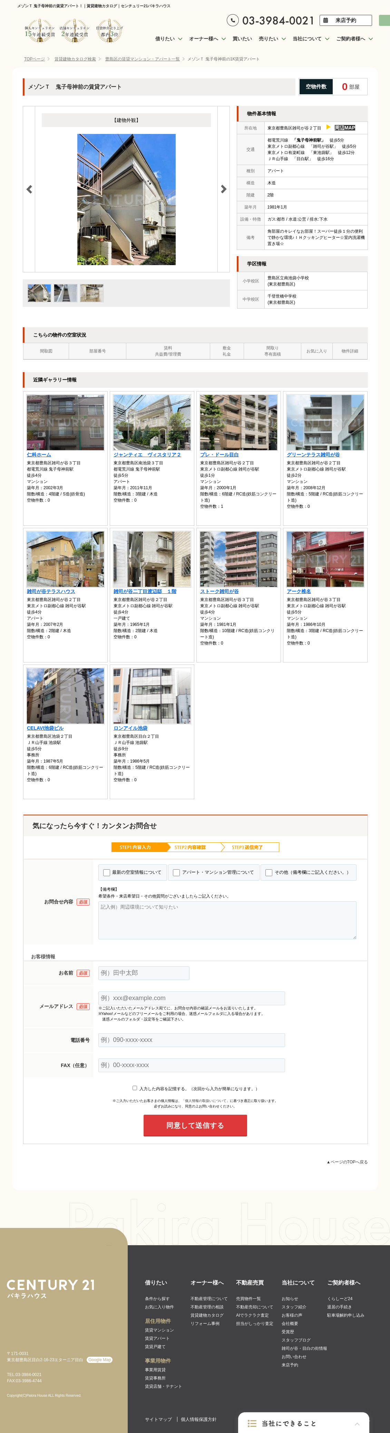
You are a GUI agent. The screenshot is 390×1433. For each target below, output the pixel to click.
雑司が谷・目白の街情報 (304, 1348)
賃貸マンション (159, 1330)
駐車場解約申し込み (345, 1315)
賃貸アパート (157, 1338)
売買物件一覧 (248, 1298)
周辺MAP (345, 127)
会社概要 (290, 1323)
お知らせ (290, 1298)
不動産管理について (209, 1298)
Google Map (99, 1359)
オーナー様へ (207, 1283)
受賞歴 (288, 1331)
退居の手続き (339, 1307)
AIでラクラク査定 (252, 1315)
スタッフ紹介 (294, 1307)
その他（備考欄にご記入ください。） (308, 872)
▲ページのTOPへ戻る (347, 1162)
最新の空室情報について (132, 872)
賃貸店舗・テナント (163, 1386)
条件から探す (157, 1298)
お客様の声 (292, 1315)
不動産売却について (254, 1307)
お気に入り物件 (159, 1307)
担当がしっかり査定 (254, 1323)
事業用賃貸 (155, 1369)
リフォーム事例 (205, 1323)
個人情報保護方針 (199, 1419)
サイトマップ (158, 1419)
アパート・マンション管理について (213, 872)
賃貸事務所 (155, 1378)
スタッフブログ (296, 1340)
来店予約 (345, 20)
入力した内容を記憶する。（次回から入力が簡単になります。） (196, 1088)
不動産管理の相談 (207, 1307)
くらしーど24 (339, 1298)
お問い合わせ (294, 1356)
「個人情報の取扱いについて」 (206, 1101)
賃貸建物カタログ (207, 1315)
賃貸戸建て (155, 1346)
